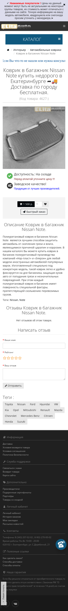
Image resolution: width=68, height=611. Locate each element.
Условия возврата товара (16, 447)
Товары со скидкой (13, 499)
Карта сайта (9, 475)
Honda (9, 421)
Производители (11, 488)
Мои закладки (10, 520)
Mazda (58, 410)
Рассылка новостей (13, 523)
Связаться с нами (12, 468)
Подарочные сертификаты (17, 492)
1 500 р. (26, 204)
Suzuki (21, 421)
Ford (32, 404)
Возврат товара (11, 471)
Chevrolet (11, 416)
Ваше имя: (10, 340)
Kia (7, 410)
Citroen (48, 416)
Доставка (8, 443)
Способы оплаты (11, 565)
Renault (45, 410)
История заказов (12, 516)
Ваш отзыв (10, 365)
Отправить (13, 385)
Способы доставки (12, 561)
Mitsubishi (29, 410)
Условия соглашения (14, 451)
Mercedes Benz (30, 416)
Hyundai (45, 404)
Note (22, 300)
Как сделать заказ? (13, 558)
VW (56, 404)
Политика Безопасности (16, 454)
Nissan (14, 300)
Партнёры (8, 496)
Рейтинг (9, 352)
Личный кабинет (12, 513)
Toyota (9, 404)
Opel (16, 410)
